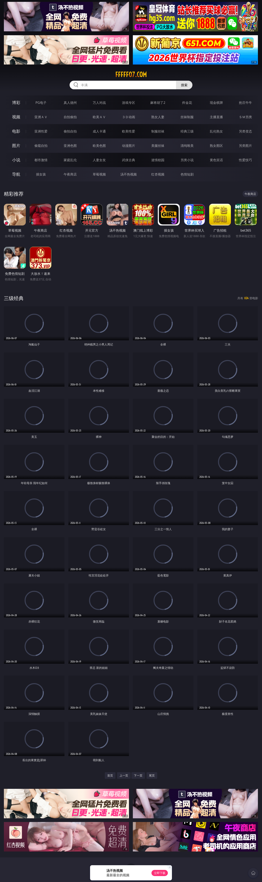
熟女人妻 (157, 117)
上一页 (124, 775)
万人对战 (99, 102)
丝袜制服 (187, 117)
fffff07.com (131, 74)
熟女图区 (216, 145)
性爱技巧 (245, 160)
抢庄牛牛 (245, 102)
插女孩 (41, 174)
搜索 (184, 85)
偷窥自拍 (40, 145)
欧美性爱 (128, 131)
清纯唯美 (187, 145)
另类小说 (187, 160)
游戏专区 (128, 102)
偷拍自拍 (70, 131)
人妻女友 (99, 160)
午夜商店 (70, 174)
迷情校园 (157, 160)
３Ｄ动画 (128, 117)
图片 (16, 145)
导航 (16, 174)
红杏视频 (157, 174)
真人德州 (70, 102)
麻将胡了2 (157, 102)
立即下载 (159, 873)
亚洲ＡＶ (40, 117)
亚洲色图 (70, 145)
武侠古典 (128, 160)
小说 (16, 160)
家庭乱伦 (70, 160)
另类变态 (245, 131)
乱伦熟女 (216, 131)
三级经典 (14, 298)
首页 (110, 775)
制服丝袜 (157, 131)
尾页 (152, 775)
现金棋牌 (216, 102)
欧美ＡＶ (99, 117)
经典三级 (187, 131)
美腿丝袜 (157, 145)
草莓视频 (99, 174)
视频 (16, 117)
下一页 (138, 775)
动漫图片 (128, 145)
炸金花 (187, 102)
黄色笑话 (216, 160)
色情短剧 (187, 174)
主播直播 (216, 117)
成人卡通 (99, 131)
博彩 (16, 102)
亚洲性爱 (40, 131)
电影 (16, 131)
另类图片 (245, 145)
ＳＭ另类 (245, 117)
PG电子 (40, 102)
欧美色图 (99, 145)
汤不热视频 (128, 174)
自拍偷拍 (70, 117)
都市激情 (40, 160)
